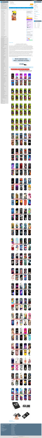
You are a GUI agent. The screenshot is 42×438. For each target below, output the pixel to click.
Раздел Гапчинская (3, 93)
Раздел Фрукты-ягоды (3, 72)
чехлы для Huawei (13, 433)
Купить (29, 18)
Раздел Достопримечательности (3, 48)
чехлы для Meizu (13, 430)
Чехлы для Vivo (2, 28)
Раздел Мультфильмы (3, 56)
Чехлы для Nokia (3, 16)
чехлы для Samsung (13, 426)
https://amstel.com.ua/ (36, 12)
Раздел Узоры (2, 68)
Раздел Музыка (2, 41)
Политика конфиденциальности (26, 437)
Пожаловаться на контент (20, 437)
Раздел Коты (2, 76)
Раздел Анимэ (2, 94)
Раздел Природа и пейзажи (4, 44)
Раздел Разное (2, 69)
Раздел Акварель (3, 73)
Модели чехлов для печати (4, 7)
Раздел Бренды (2, 52)
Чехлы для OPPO (3, 25)
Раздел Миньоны (3, 58)
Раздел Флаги (2, 46)
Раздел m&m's (2, 71)
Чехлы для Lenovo (3, 12)
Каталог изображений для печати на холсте (3, 3)
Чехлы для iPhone (3, 23)
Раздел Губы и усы (3, 90)
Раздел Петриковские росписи (4, 95)
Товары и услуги (2, 9)
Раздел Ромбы (2, 88)
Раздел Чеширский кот (3, 91)
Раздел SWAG (2, 87)
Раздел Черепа (2, 89)
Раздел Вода (2, 74)
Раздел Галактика (3, 50)
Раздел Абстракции (3, 51)
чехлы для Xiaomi (13, 431)
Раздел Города (2, 45)
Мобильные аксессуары (13, 434)
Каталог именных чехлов (3, 6)
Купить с (29, 19)
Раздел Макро (2, 67)
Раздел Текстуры (3, 49)
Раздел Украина (2, 43)
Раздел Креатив (2, 54)
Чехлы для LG (2, 14)
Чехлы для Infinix (3, 27)
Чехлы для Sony (2, 15)
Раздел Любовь (2, 42)
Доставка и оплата (3, 426)
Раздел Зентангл (2, 92)
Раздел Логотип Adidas (3, 86)
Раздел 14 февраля (3, 70)
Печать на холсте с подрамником (3, 11)
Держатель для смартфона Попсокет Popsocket (4, 36)
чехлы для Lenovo (13, 425)
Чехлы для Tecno (3, 26)
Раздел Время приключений (4, 75)
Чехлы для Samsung (3, 13)
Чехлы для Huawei (3, 24)
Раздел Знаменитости (3, 57)
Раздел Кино (2, 55)
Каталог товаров (2, 430)
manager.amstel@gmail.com (37, 14)
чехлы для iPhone (13, 432)
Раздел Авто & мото (3, 53)
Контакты (2, 425)
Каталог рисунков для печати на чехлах (4, 5)
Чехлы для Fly (2, 35)
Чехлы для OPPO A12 (20, 9)
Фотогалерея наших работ (4, 8)
